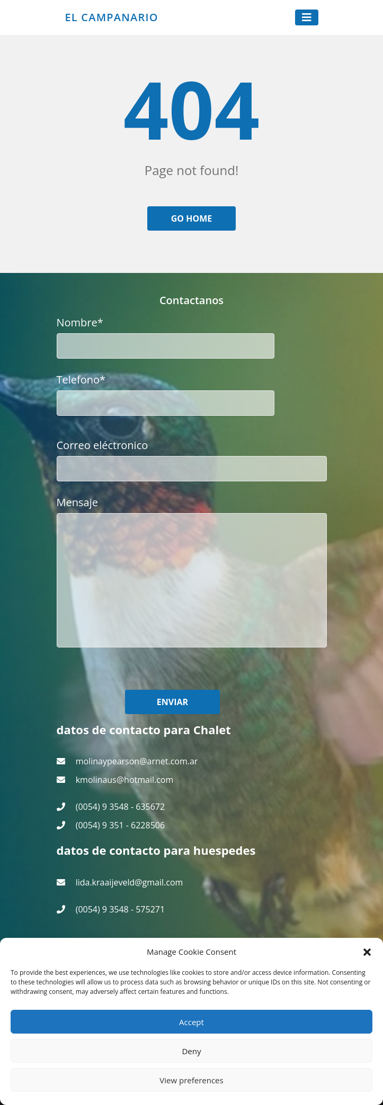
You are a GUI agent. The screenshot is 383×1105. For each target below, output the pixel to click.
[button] (367, 951)
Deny (191, 1051)
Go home (191, 218)
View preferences (191, 1080)
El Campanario (111, 17)
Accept (191, 1022)
